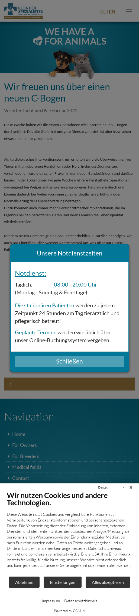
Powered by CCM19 (69, 610)
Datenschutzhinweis (80, 600)
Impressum (51, 600)
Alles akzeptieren (108, 582)
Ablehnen (24, 582)
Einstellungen (62, 582)
